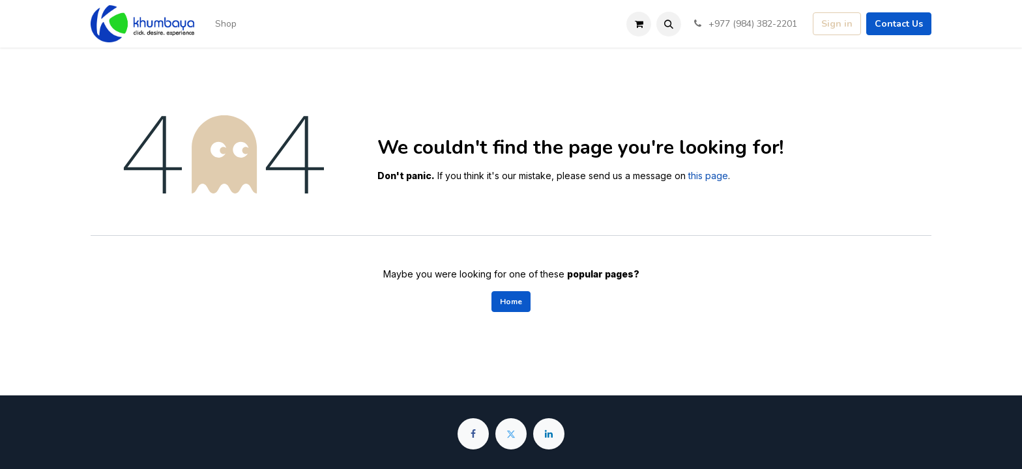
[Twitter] (511, 433)
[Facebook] (473, 433)
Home (511, 301)
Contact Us (899, 24)
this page (708, 175)
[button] (668, 24)
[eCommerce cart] (638, 24)
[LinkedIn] (548, 433)
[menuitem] (226, 24)
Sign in (837, 24)
